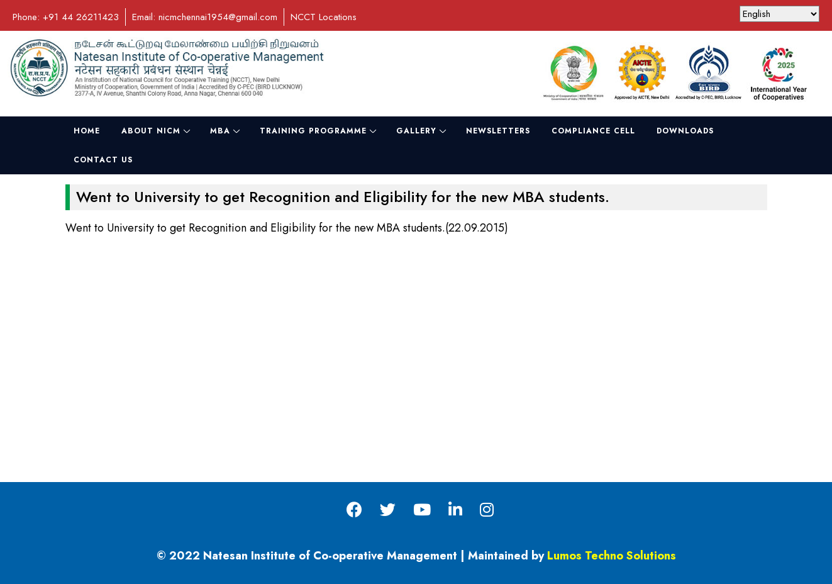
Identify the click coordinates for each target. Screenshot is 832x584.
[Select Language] (779, 14)
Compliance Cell (593, 131)
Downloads (685, 131)
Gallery (416, 131)
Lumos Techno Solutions (611, 556)
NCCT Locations (324, 17)
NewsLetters (498, 131)
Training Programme (313, 131)
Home (87, 131)
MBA (220, 131)
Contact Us (103, 160)
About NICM (150, 131)
